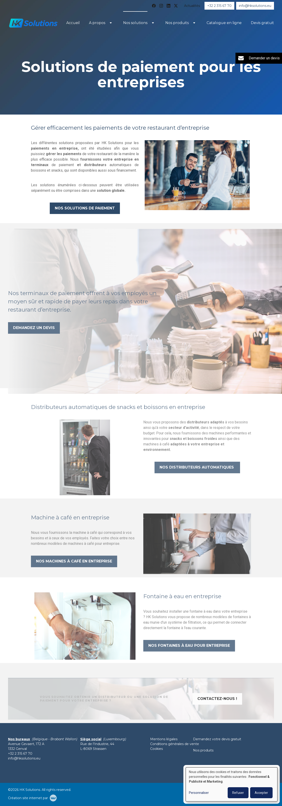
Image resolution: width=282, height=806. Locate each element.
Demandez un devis (34, 336)
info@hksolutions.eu (24, 758)
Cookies (156, 749)
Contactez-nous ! (217, 707)
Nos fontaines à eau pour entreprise (189, 654)
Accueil (73, 23)
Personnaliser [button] (199, 793)
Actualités (192, 6)
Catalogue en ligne (224, 23)
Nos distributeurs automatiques (197, 475)
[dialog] (231, 784)
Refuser (238, 793)
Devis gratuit (262, 23)
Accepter (261, 793)
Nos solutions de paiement (85, 208)
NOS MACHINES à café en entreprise (74, 569)
